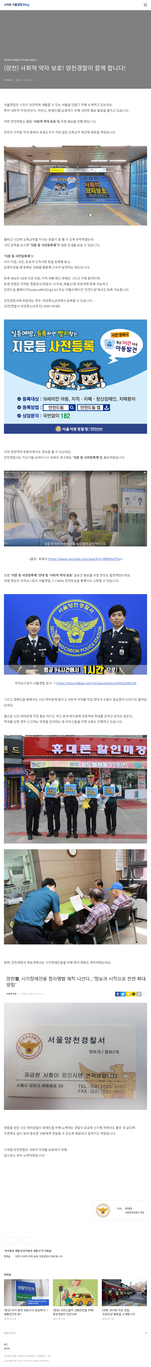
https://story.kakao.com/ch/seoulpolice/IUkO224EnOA (96, 683)
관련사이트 (10, 1333)
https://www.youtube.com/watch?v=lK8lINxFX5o (84, 558)
